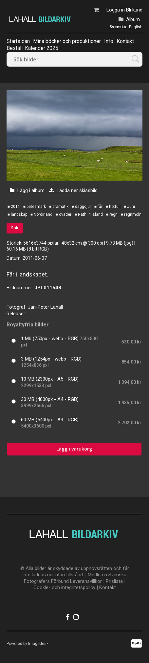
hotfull (115, 206)
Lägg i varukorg (74, 449)
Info (108, 41)
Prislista (114, 581)
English (135, 27)
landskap (19, 214)
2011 (15, 206)
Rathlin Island (90, 214)
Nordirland (43, 214)
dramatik (60, 206)
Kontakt (125, 41)
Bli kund (134, 10)
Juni (131, 206)
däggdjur (83, 206)
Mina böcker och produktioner (67, 41)
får (100, 206)
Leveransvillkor (86, 581)
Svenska (117, 27)
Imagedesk (38, 643)
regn (113, 214)
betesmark (36, 206)
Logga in (115, 10)
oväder (65, 214)
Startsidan (18, 41)
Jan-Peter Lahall (45, 307)
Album (133, 19)
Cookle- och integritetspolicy (64, 587)
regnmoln (132, 214)
